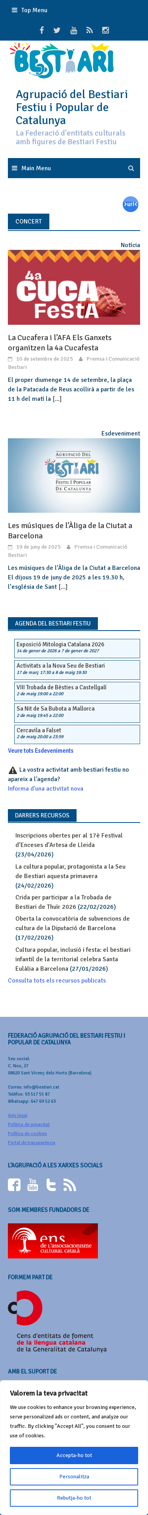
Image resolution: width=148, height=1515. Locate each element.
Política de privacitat (29, 1125)
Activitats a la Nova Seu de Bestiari (61, 665)
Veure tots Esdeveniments (40, 750)
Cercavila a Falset (39, 730)
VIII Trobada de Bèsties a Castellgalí (62, 687)
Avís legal (17, 1116)
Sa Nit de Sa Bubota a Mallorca (56, 708)
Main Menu (36, 168)
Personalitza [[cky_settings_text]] (74, 1476)
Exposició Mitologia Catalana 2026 (60, 644)
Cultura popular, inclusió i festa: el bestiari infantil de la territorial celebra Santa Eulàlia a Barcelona (73, 959)
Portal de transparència (31, 1143)
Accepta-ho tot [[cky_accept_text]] (74, 1455)
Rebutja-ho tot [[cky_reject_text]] (74, 1498)
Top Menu (34, 10)
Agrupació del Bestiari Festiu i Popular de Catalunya (72, 107)
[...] (57, 399)
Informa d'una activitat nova (45, 789)
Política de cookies (27, 1134)
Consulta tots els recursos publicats (57, 981)
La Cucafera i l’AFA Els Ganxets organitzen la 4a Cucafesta (60, 343)
